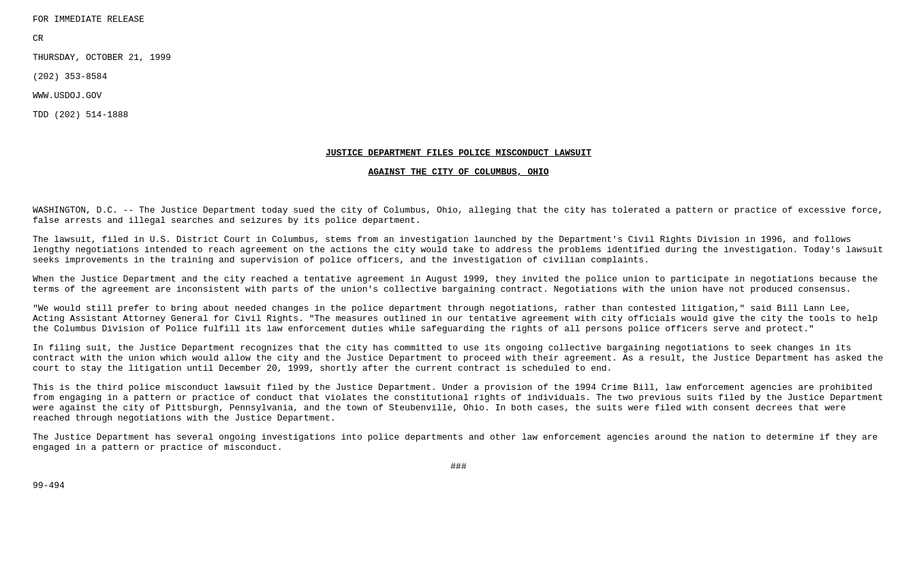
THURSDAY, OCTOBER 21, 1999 (102, 63)
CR (38, 41)
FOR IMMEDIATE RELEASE (88, 20)
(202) (49, 84)
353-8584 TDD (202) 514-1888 (458, 316)
